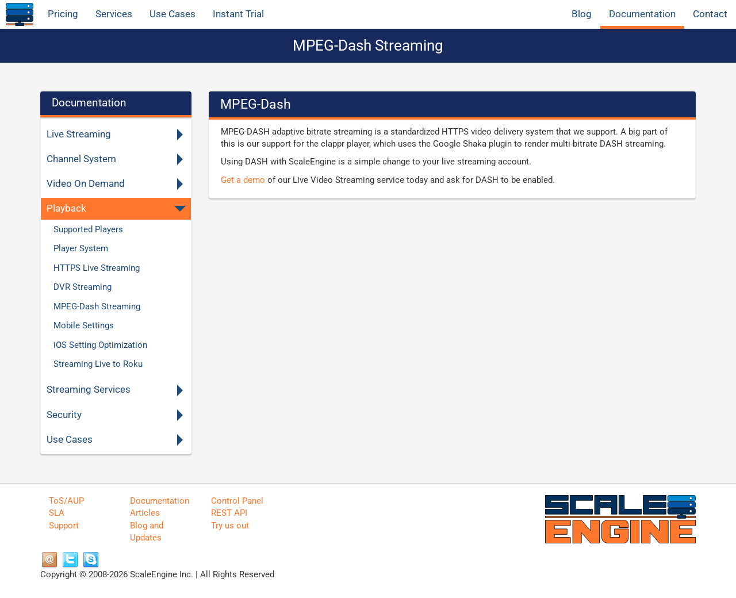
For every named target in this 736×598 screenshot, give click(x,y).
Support (64, 525)
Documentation (642, 14)
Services (113, 14)
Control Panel (237, 501)
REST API (229, 513)
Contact (710, 14)
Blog (582, 14)
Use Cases (172, 14)
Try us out (230, 525)
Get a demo (243, 180)
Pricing (63, 14)
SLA (56, 513)
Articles (145, 513)
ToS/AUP (66, 501)
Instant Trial (238, 14)
